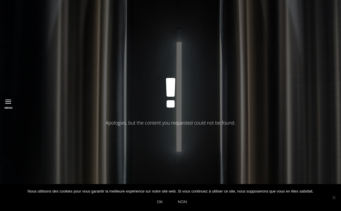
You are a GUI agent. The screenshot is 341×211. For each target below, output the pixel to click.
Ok (160, 201)
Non (182, 201)
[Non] (334, 197)
